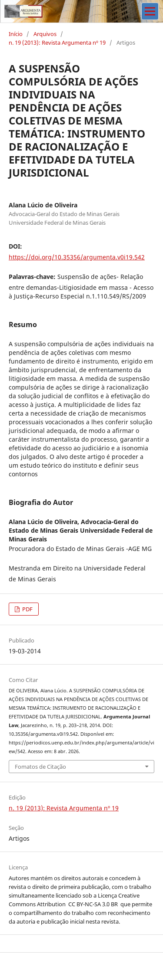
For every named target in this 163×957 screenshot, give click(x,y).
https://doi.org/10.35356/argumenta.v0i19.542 (77, 257)
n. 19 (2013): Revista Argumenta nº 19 (57, 42)
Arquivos (45, 34)
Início (16, 34)
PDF (27, 609)
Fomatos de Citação (40, 766)
